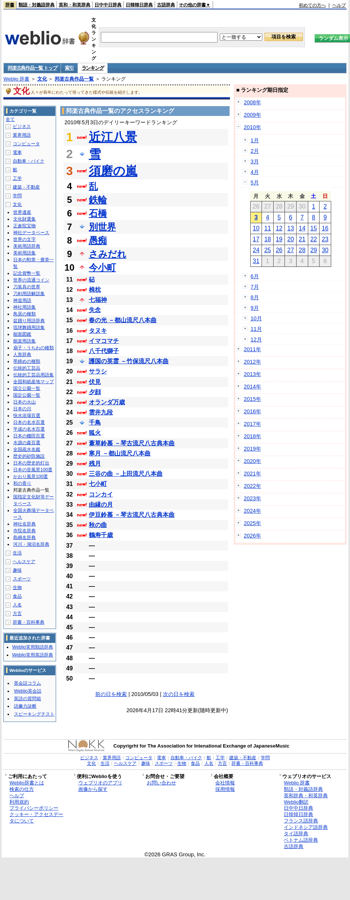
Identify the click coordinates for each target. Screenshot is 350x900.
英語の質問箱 (27, 698)
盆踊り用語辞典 (29, 320)
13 (290, 228)
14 (302, 228)
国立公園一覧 (26, 388)
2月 (255, 151)
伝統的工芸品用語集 (33, 375)
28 (302, 250)
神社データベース (31, 232)
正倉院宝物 (24, 225)
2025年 (252, 523)
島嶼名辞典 (24, 537)
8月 (255, 297)
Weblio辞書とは (26, 783)
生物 (17, 587)
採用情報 (225, 789)
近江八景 (113, 137)
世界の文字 (24, 239)
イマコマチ (104, 341)
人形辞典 (22, 354)
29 (313, 250)
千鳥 (95, 422)
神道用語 (22, 300)
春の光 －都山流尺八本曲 (123, 320)
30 (325, 250)
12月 (256, 340)
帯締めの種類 (26, 361)
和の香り (22, 483)
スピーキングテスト (34, 714)
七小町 (98, 484)
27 (290, 250)
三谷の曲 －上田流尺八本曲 (126, 474)
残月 (95, 463)
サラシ (98, 371)
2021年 (252, 474)
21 (302, 239)
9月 (255, 308)
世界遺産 (22, 212)
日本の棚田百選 (29, 436)
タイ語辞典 (296, 833)
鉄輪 (98, 200)
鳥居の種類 (24, 314)
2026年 (252, 536)
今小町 (102, 267)
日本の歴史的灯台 (31, 463)
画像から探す (93, 789)
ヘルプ (339, 5)
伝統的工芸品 (26, 368)
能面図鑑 (22, 334)
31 (256, 261)
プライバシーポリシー (33, 808)
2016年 (252, 411)
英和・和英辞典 (74, 5)
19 (279, 239)
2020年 (252, 461)
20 (290, 239)
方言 (17, 613)
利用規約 (19, 802)
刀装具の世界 (26, 286)
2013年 (252, 374)
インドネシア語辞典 (306, 827)
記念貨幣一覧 (26, 273)
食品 (17, 596)
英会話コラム (27, 683)
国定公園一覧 (26, 395)
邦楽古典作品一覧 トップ (32, 68)
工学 (17, 178)
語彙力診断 (25, 706)
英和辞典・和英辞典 (306, 795)
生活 (17, 553)
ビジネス (22, 126)
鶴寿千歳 (101, 535)
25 (267, 250)
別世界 (102, 227)
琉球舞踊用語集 (29, 327)
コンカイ (101, 494)
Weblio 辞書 (16, 79)
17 (256, 239)
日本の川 (22, 408)
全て (10, 119)
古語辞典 (166, 5)
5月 (255, 183)
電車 (17, 152)
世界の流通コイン (31, 280)
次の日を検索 (179, 694)
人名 (17, 605)
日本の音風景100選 (32, 469)
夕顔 (95, 392)
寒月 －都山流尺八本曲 (120, 453)
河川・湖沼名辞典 (31, 544)
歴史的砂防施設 (29, 456)
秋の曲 (98, 525)
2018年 (252, 436)
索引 (69, 68)
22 (313, 239)
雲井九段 (101, 412)
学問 (17, 195)
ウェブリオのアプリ (100, 783)
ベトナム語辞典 (301, 840)
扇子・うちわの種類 (33, 347)
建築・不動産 (26, 187)
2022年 (252, 486)
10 (256, 228)
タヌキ (98, 330)
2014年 (252, 387)
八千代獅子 (104, 351)
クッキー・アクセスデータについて (36, 818)
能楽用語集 (24, 341)
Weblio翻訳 (296, 802)
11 (267, 228)
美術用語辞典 (26, 246)
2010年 (252, 127)
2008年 (252, 102)
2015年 (252, 399)
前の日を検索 (111, 694)
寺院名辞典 (24, 530)
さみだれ (107, 254)
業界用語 (22, 135)
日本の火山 (24, 402)
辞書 (9, 5)
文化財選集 (24, 219)
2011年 (252, 349)
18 (267, 239)
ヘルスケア (24, 561)
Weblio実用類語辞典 (32, 647)
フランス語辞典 (301, 821)
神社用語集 (24, 307)
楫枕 (95, 289)
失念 (95, 310)
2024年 (252, 511)
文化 (42, 79)
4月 (255, 172)
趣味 (17, 570)
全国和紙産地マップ (33, 381)
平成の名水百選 (29, 429)
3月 (255, 161)
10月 (256, 318)
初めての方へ (312, 5)
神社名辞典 (24, 524)
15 (313, 228)
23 (325, 239)
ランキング (93, 68)
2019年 (252, 449)
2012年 (252, 362)
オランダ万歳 (107, 402)
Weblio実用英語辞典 (32, 655)
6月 (255, 276)
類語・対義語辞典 (36, 5)
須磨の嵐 (113, 171)
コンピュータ (26, 143)
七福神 (98, 300)
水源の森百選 (26, 442)
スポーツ (22, 579)
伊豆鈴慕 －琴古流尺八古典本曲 (132, 515)
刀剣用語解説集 (29, 293)
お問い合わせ (161, 783)
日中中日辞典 (108, 5)
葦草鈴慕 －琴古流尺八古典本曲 (132, 443)
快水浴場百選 (26, 415)
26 (279, 250)
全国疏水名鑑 (26, 449)
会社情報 (225, 783)
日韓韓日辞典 (139, 5)
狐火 (95, 432)
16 (325, 228)
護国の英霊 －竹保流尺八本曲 (129, 361)
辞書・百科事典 (28, 622)
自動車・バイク (28, 161)
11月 (256, 329)
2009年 (252, 115)
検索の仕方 (21, 789)
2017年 (252, 424)
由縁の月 (101, 504)
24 (256, 250)
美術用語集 (24, 253)
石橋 (98, 213)
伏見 (95, 382)
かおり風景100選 (30, 476)
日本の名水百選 (29, 422)
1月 (255, 140)
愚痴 (98, 240)
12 (279, 228)
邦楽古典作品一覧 (74, 79)
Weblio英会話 (27, 691)
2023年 (252, 498)
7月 (255, 287)
